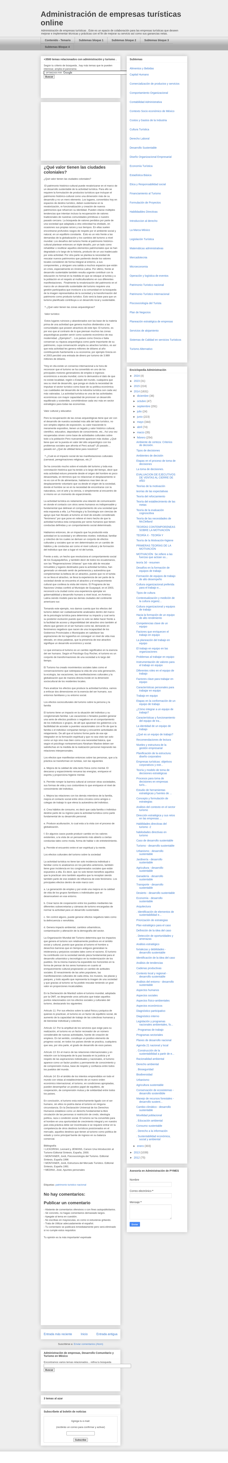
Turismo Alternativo (141, 348)
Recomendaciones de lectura (153, 739)
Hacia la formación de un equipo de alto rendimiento (155, 616)
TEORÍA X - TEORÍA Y (149, 535)
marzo (141, 432)
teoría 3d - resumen (148, 562)
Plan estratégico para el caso (153, 925)
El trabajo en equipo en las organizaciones (152, 650)
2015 (137, 386)
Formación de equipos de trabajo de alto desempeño (155, 577)
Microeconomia (139, 266)
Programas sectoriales (149, 1034)
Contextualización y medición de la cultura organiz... (155, 599)
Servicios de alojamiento (144, 330)
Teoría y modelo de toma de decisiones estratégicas (153, 771)
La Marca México (140, 230)
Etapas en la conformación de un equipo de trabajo (155, 702)
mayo (140, 421)
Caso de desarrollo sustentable (154, 840)
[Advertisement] (11, 1375)
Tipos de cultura (145, 592)
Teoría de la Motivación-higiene (154, 540)
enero (141, 1145)
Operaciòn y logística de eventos (149, 275)
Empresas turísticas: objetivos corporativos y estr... (154, 763)
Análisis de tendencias (149, 962)
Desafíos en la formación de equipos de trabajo (153, 569)
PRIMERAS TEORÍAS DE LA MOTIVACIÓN (153, 547)
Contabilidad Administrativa (146, 101)
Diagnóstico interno (147, 1016)
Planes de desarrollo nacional (153, 1040)
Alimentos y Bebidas (142, 68)
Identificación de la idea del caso (155, 957)
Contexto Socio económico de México (152, 111)
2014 (137, 391)
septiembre (144, 406)
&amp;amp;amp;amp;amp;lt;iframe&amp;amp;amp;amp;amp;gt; (87, 86)
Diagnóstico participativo (150, 1010)
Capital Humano (139, 74)
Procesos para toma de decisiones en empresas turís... (152, 781)
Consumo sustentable (149, 1125)
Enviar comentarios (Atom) (88, 1344)
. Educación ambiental (149, 1120)
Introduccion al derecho (144, 220)
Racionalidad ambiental (150, 1058)
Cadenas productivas (149, 968)
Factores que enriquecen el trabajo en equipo (152, 633)
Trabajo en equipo (147, 695)
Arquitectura (143, 906)
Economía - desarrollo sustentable (149, 900)
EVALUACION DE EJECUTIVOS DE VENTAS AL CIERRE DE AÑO (155, 477)
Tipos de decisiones (148, 450)
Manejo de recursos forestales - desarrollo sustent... (155, 1100)
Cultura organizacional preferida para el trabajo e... (155, 586)
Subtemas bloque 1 (91, 40)
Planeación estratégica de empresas (151, 321)
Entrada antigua (106, 1334)
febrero (141, 437)
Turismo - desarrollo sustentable (155, 845)
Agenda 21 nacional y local (152, 1045)
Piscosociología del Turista (145, 303)
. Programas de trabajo (149, 1029)
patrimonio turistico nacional (70, 1184)
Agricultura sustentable (149, 1084)
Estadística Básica (140, 175)
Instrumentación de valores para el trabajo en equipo (155, 663)
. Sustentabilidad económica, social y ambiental (153, 1138)
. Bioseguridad (145, 1069)
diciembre (143, 395)
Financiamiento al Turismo (145, 193)
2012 (137, 1157)
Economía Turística (141, 165)
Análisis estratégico (147, 944)
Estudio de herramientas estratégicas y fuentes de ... (154, 791)
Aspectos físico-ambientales (153, 1000)
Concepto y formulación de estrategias (152, 800)
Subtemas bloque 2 (124, 40)
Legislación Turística (142, 239)
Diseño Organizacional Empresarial (150, 156)
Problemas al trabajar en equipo (155, 656)
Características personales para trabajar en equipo (155, 689)
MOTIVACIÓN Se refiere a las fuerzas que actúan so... (154, 556)
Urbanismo (142, 1079)
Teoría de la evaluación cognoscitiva (150, 512)
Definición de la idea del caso (153, 930)
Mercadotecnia (138, 257)
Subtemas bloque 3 (156, 40)
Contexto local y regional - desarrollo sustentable (151, 975)
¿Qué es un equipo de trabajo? (154, 734)
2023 (137, 380)
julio (139, 411)
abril (140, 427)
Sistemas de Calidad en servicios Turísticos (155, 339)
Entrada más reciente (58, 1334)
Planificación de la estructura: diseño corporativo (153, 755)
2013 (137, 1152)
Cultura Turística (139, 129)
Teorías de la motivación (150, 486)
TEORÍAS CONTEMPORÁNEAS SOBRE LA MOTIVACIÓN (155, 528)
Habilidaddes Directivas (144, 211)
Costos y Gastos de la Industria (148, 120)
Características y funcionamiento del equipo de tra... (155, 719)
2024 (137, 375)
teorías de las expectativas (152, 491)
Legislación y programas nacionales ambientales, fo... (154, 1023)
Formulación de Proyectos (145, 202)
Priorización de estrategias (152, 920)
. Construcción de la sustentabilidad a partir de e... (155, 1052)
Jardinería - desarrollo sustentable (149, 861)
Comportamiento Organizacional (149, 92)
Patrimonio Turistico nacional (147, 284)
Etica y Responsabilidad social (148, 184)
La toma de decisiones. (150, 469)
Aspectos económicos (149, 1005)
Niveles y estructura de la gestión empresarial (151, 746)
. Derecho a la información (151, 1130)
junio (140, 416)
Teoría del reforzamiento (150, 496)
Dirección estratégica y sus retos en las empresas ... (155, 817)
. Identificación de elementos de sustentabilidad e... (155, 913)
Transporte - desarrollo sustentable (149, 886)
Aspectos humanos (147, 990)
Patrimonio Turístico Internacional (149, 294)
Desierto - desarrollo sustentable (155, 892)
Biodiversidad (144, 1074)
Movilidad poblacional (149, 1115)
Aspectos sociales (147, 995)
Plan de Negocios (140, 312)
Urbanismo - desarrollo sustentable (149, 852)
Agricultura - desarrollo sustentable (149, 869)
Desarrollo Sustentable (143, 147)
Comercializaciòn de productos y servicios (154, 83)
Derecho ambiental (147, 1064)
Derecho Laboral (140, 138)
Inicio (84, 1334)
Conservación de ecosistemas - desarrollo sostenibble (155, 1092)
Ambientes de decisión (149, 455)
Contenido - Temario (58, 40)
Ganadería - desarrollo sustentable (149, 878)
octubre (142, 401)
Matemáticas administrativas (146, 248)
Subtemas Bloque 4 (57, 46)
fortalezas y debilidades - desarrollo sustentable (151, 951)
